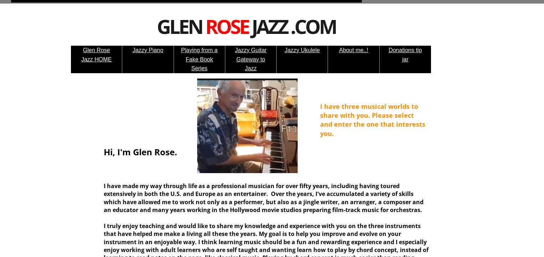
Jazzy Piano (148, 50)
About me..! (353, 50)
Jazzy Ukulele (302, 50)
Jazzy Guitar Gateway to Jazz (251, 59)
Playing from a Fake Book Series (199, 59)
